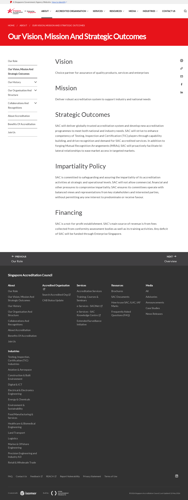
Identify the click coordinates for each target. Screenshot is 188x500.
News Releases (154, 313)
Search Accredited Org (55, 294)
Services (98, 11)
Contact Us (168, 11)
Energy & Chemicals (19, 399)
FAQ (10, 476)
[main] (94, 142)
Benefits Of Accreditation (21, 124)
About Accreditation (19, 115)
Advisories (151, 296)
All (147, 291)
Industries (149, 11)
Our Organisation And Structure (22, 92)
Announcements (155, 302)
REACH (50, 476)
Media (132, 11)
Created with (24, 493)
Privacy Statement (92, 476)
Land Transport (16, 432)
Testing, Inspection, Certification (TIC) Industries (19, 360)
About (45, 11)
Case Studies (153, 308)
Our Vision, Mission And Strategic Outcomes (20, 71)
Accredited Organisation (71, 11)
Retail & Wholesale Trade (22, 462)
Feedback (35, 476)
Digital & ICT (15, 384)
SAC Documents (120, 296)
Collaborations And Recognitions (22, 105)
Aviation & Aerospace (20, 369)
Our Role (12, 61)
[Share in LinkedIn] (180, 90)
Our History (22, 82)
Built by (58, 493)
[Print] (180, 60)
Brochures (117, 291)
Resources (116, 11)
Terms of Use (110, 476)
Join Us (11, 132)
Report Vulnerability (70, 476)
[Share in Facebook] (180, 82)
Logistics (13, 438)
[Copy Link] (180, 68)
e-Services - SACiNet (88, 305)
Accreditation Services (89, 291)
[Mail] (180, 74)
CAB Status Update (53, 300)
